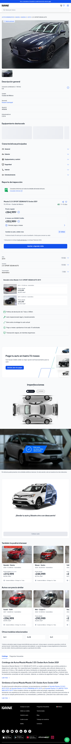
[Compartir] (63, 202)
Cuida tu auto (24, 721)
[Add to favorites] (29, 548)
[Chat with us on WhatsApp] (67, 739)
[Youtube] (12, 733)
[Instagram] (7, 733)
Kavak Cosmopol (7, 102)
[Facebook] (3, 733)
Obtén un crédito (25, 713)
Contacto (39, 725)
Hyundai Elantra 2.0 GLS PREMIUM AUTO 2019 (26, 690)
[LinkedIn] (20, 733)
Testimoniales (41, 713)
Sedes (22, 725)
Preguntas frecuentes (16, 658)
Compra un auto (24, 708)
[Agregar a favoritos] (66, 202)
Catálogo (5, 658)
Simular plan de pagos (14, 368)
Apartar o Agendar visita (35, 246)
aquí (50, 1)
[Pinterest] (29, 733)
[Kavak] (4, 5)
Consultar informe (16, 191)
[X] (16, 733)
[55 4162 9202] (61, 5)
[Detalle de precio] (19, 212)
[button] (62, 231)
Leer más (6, 680)
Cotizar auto (36, 534)
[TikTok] (25, 733)
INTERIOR (40, 391)
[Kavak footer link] (7, 717)
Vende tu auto (24, 717)
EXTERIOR (30, 391)
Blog (38, 717)
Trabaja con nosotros (43, 721)
